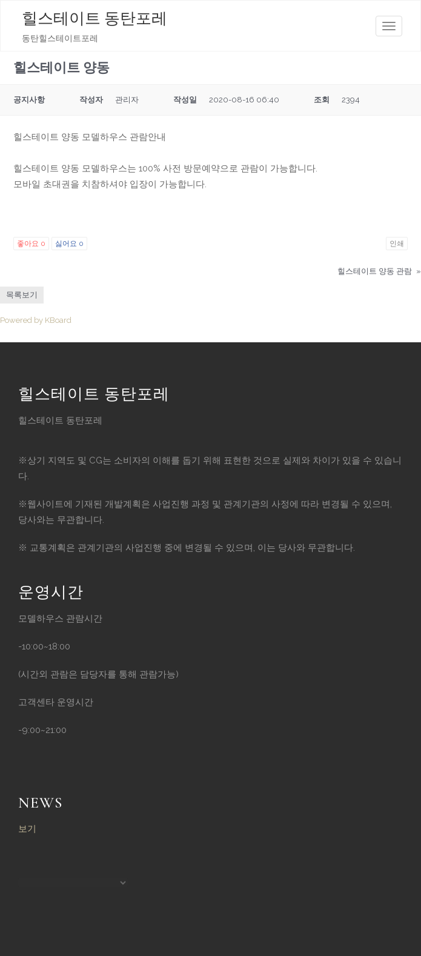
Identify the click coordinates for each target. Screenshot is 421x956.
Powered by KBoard (35, 320)
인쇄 (397, 243)
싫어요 (69, 243)
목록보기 (22, 294)
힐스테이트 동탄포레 (94, 18)
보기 (27, 828)
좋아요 (31, 243)
